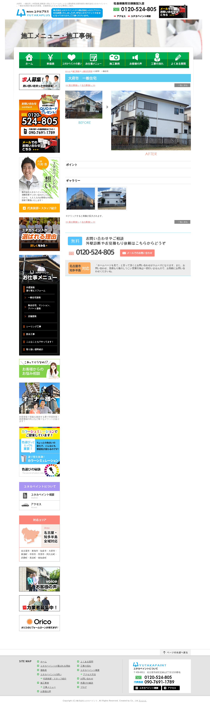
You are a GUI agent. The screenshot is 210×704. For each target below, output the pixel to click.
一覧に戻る (183, 85)
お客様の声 (45, 691)
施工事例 (76, 71)
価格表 (43, 670)
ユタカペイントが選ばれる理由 (55, 666)
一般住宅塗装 (87, 71)
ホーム (67, 71)
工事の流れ (85, 666)
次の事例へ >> (88, 85)
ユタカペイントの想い (51, 674)
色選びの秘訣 (86, 683)
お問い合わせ (86, 678)
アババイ (142, 701)
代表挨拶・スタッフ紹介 (54, 678)
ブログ (83, 687)
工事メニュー (49, 687)
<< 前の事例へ (72, 85)
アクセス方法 (89, 674)
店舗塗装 (32, 316)
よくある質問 (86, 661)
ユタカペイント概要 (90, 670)
